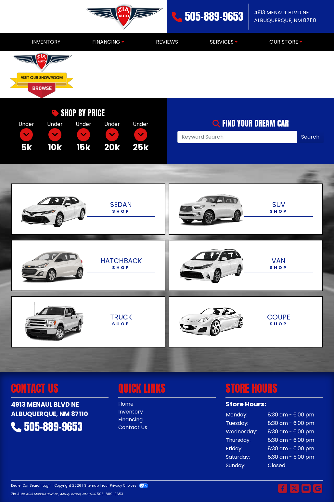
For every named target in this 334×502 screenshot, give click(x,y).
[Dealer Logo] (123, 16)
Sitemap (91, 485)
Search (310, 137)
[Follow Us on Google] (317, 489)
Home (126, 404)
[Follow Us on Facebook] (282, 489)
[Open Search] (237, 137)
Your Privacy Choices (125, 485)
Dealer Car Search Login (31, 485)
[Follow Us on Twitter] (294, 489)
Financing (130, 419)
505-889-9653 (214, 16)
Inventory (130, 411)
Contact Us (132, 427)
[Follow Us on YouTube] (306, 489)
